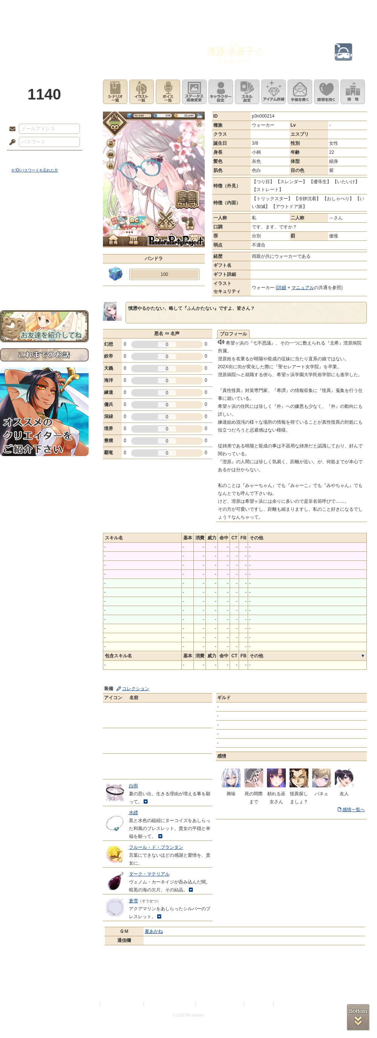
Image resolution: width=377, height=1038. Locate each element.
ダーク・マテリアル (149, 874)
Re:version (286, 1004)
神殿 (81, 9)
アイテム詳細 (273, 92)
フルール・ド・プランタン (156, 847)
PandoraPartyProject (44, 41)
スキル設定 (247, 92)
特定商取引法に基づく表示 (170, 1004)
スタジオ (242, 9)
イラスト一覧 (141, 92)
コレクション (135, 688)
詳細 (281, 287)
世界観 (44, 205)
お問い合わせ (44, 286)
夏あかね (154, 931)
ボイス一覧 (168, 92)
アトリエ (188, 9)
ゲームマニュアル (44, 232)
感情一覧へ (353, 809)
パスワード (10, 142)
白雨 (133, 785)
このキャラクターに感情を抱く (326, 92)
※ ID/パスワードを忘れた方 (34, 170)
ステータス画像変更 (194, 92)
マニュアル (302, 287)
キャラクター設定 (220, 92)
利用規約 (89, 1004)
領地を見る (352, 92)
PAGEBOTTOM (358, 1017)
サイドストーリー (44, 218)
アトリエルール (44, 252)
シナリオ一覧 (115, 92)
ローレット (135, 9)
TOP (27, 9)
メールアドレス (10, 129)
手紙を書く (300, 92)
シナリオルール (44, 243)
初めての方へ (44, 273)
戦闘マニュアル (44, 262)
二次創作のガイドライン (220, 1004)
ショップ (295, 9)
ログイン (26, 158)
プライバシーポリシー (122, 1004)
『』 (234, 43)
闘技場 (349, 9)
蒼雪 (133, 900)
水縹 (133, 812)
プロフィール (233, 334)
